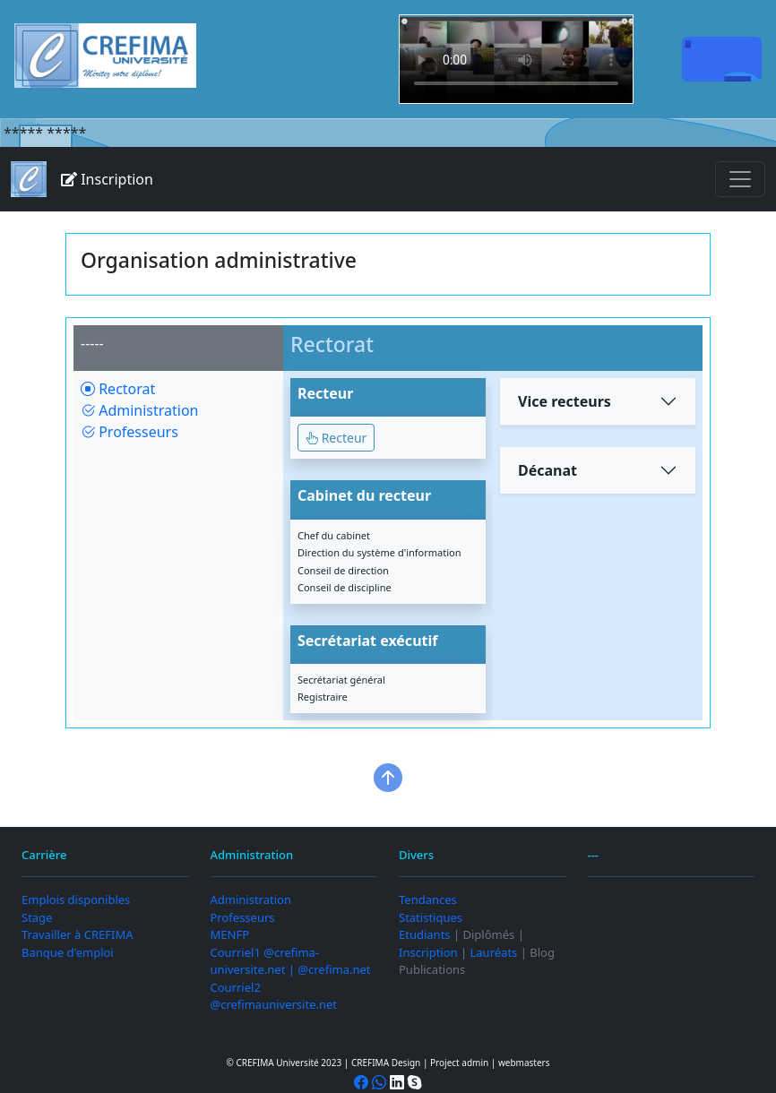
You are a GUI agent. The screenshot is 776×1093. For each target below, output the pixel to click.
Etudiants (425, 934)
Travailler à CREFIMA (77, 934)
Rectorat (118, 389)
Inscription (107, 179)
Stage (37, 917)
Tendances (428, 899)
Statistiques (430, 917)
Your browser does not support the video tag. (516, 59)
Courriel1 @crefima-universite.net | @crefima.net (291, 961)
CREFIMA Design (385, 1062)
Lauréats (494, 952)
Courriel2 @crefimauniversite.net (274, 996)
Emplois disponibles (76, 899)
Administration (140, 410)
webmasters (524, 1062)
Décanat (547, 470)
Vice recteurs (564, 401)
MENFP (230, 934)
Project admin (459, 1062)
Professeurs (129, 432)
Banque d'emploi (68, 952)
